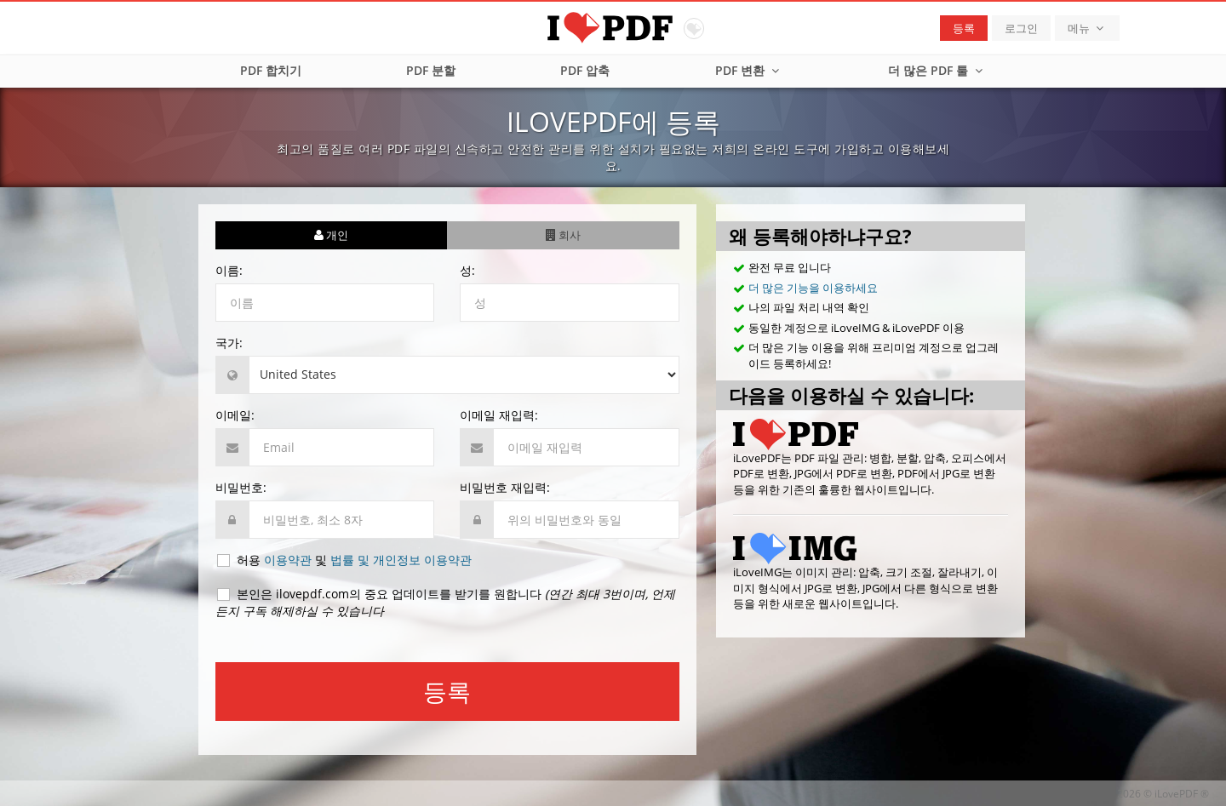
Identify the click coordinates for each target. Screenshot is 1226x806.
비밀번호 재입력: (505, 487)
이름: (229, 270)
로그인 (1021, 28)
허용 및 (343, 560)
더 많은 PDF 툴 (937, 70)
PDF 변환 (749, 70)
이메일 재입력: (499, 415)
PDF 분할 (430, 70)
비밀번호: (240, 487)
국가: (229, 342)
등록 (964, 28)
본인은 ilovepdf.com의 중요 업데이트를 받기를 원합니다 (445, 602)
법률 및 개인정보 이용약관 (401, 560)
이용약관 (288, 560)
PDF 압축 (585, 70)
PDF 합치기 (270, 70)
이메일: (235, 415)
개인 (331, 235)
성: (467, 270)
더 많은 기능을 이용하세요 (813, 287)
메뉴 (1088, 28)
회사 (563, 235)
